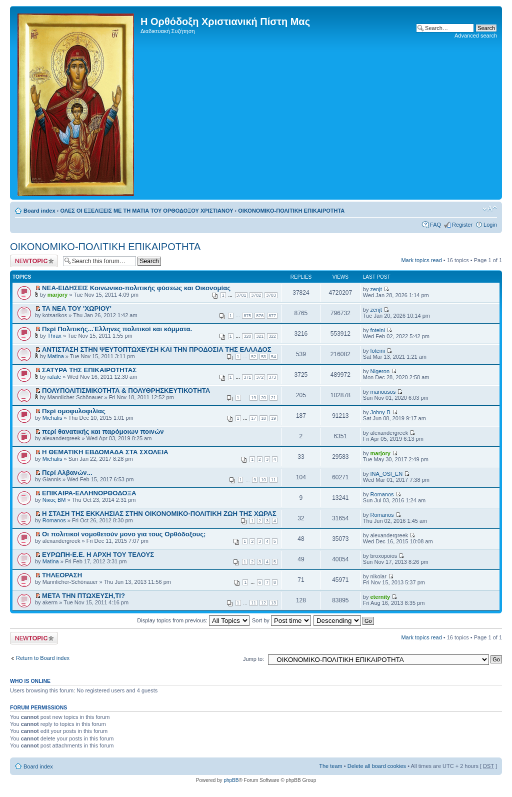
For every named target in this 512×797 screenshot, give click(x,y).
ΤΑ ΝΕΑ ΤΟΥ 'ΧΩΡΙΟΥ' (77, 308)
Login (490, 225)
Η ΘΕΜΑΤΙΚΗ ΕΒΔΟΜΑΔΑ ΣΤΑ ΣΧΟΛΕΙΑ (105, 452)
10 (263, 479)
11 (273, 479)
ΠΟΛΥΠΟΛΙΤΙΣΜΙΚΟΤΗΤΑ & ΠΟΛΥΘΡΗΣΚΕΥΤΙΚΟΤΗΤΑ (126, 390)
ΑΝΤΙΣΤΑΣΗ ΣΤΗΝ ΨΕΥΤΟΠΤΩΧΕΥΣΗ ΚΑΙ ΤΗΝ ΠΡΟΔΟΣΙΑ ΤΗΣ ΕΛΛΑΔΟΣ (157, 349)
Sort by (281, 620)
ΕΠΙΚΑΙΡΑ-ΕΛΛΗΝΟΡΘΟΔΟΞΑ (89, 493)
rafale (55, 377)
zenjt (376, 289)
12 (263, 602)
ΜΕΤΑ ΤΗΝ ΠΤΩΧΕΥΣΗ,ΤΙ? (83, 595)
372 (260, 377)
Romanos (382, 494)
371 (247, 377)
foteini (377, 330)
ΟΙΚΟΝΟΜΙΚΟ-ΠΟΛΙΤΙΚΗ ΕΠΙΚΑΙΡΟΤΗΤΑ (291, 211)
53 (263, 356)
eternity (380, 597)
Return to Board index (43, 658)
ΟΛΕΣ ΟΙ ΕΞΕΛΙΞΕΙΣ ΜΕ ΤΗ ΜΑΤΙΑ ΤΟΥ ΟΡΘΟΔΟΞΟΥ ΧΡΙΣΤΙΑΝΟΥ (146, 211)
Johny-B (380, 412)
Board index (40, 211)
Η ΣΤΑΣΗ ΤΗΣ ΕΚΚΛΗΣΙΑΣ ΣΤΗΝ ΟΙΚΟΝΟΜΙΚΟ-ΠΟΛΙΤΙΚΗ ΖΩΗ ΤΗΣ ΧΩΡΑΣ (159, 513)
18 (263, 418)
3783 (271, 295)
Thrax (55, 336)
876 (260, 315)
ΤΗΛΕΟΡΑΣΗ (62, 575)
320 (247, 336)
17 (253, 418)
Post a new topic (34, 261)
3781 (241, 295)
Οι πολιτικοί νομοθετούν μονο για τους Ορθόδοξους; (124, 534)
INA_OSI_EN (386, 474)
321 (260, 336)
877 (272, 315)
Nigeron (380, 371)
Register (462, 225)
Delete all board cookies (377, 766)
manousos (383, 392)
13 (273, 602)
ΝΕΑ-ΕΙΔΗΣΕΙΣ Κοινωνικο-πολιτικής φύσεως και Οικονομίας (136, 288)
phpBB (231, 780)
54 (273, 356)
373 (272, 377)
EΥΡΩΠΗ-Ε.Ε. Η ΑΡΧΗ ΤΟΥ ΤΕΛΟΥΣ (98, 554)
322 (272, 336)
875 (247, 315)
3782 (256, 295)
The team (330, 766)
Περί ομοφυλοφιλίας (74, 411)
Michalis (52, 418)
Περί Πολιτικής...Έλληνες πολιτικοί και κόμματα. (117, 329)
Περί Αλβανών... (67, 472)
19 (253, 397)
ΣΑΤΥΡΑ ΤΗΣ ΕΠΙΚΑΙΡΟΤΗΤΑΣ (89, 370)
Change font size (489, 208)
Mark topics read (421, 260)
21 (273, 397)
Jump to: (253, 659)
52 (253, 356)
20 (263, 397)
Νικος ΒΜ (54, 500)
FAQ (435, 225)
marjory (58, 295)
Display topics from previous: (193, 620)
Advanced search (475, 36)
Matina (56, 356)
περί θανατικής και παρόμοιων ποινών (103, 431)
